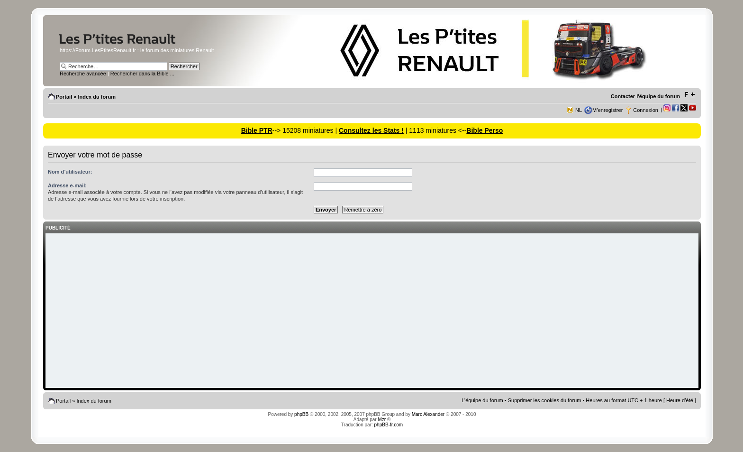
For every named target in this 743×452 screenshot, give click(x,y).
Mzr (382, 419)
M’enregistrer (607, 110)
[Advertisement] (372, 311)
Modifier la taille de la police (689, 95)
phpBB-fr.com (388, 424)
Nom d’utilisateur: (70, 172)
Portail (64, 97)
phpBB (301, 414)
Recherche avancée (83, 73)
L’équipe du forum (482, 400)
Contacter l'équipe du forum (645, 96)
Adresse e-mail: (67, 185)
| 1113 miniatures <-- (435, 130)
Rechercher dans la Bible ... (142, 73)
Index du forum (96, 97)
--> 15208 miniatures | (305, 130)
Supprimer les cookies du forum (544, 400)
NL (578, 110)
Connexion (645, 110)
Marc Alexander (428, 414)
